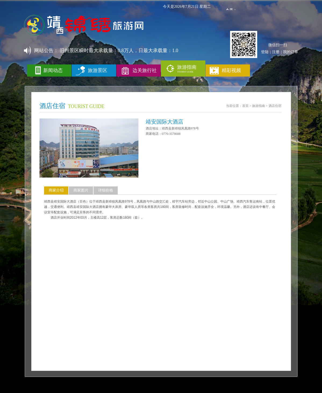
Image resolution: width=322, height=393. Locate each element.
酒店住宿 (275, 106)
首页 (245, 106)
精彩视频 (231, 70)
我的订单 (290, 52)
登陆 (265, 52)
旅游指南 (258, 106)
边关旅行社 (145, 70)
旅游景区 (97, 70)
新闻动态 (53, 70)
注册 (276, 52)
